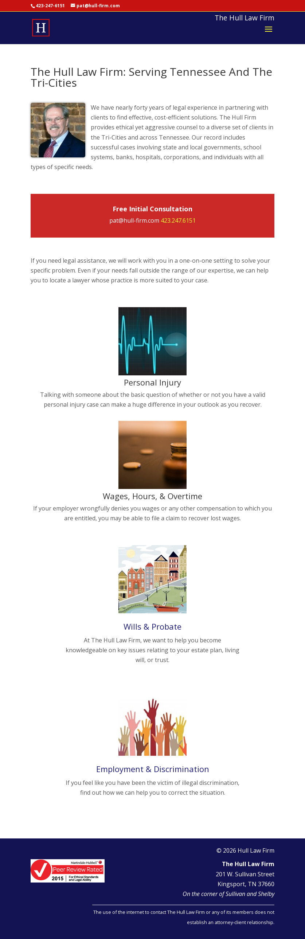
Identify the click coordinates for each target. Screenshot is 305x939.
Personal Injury (152, 382)
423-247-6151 (50, 6)
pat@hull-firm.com (134, 220)
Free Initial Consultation (152, 208)
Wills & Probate (152, 626)
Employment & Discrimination (152, 768)
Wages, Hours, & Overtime (152, 495)
